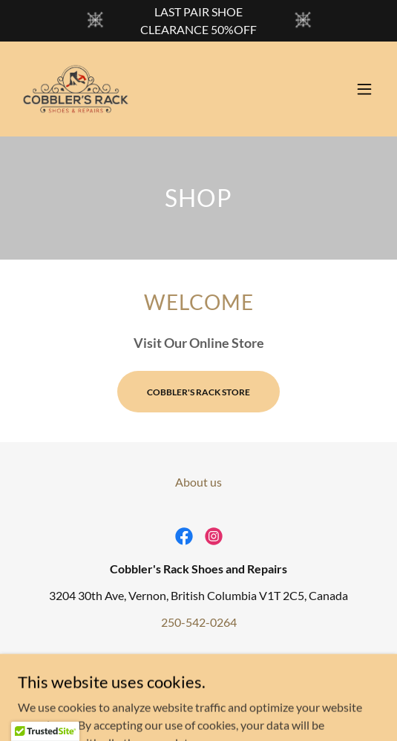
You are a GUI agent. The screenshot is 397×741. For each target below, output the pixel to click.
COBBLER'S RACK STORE (198, 392)
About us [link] (198, 482)
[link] (76, 89)
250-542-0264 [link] (199, 622)
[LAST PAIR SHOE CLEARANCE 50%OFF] (198, 21)
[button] (364, 89)
